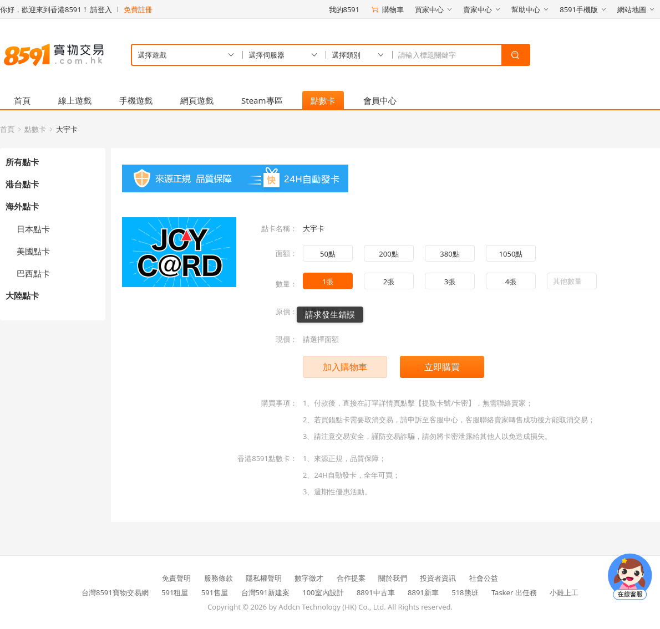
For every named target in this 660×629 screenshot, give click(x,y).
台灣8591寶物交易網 (115, 592)
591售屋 (214, 592)
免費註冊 (138, 9)
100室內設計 (322, 592)
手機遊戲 (136, 100)
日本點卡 (33, 228)
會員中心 (380, 100)
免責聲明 (176, 578)
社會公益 (483, 578)
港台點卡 (22, 184)
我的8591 (344, 9)
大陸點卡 (22, 295)
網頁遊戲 (197, 100)
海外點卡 (22, 206)
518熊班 (464, 592)
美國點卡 (33, 251)
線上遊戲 (75, 100)
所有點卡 (22, 161)
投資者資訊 (438, 578)
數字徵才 (309, 578)
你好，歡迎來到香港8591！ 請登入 (56, 9)
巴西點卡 (33, 273)
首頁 (22, 100)
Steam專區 (262, 100)
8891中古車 (376, 592)
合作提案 (351, 578)
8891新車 (423, 592)
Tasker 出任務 (514, 592)
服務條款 (218, 578)
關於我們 (392, 578)
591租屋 (174, 592)
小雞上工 (564, 592)
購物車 (387, 9)
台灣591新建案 (265, 592)
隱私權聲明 (264, 578)
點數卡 (323, 100)
